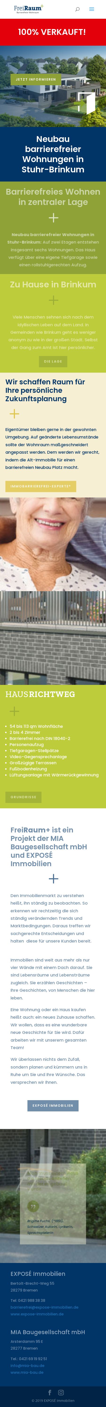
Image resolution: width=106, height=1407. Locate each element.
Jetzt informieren (36, 79)
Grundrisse (23, 797)
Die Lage (53, 361)
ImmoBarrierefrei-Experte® (41, 486)
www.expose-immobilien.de (37, 1314)
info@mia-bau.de (27, 1365)
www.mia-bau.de (27, 1372)
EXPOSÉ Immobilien (53, 1105)
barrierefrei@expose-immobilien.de (44, 1307)
